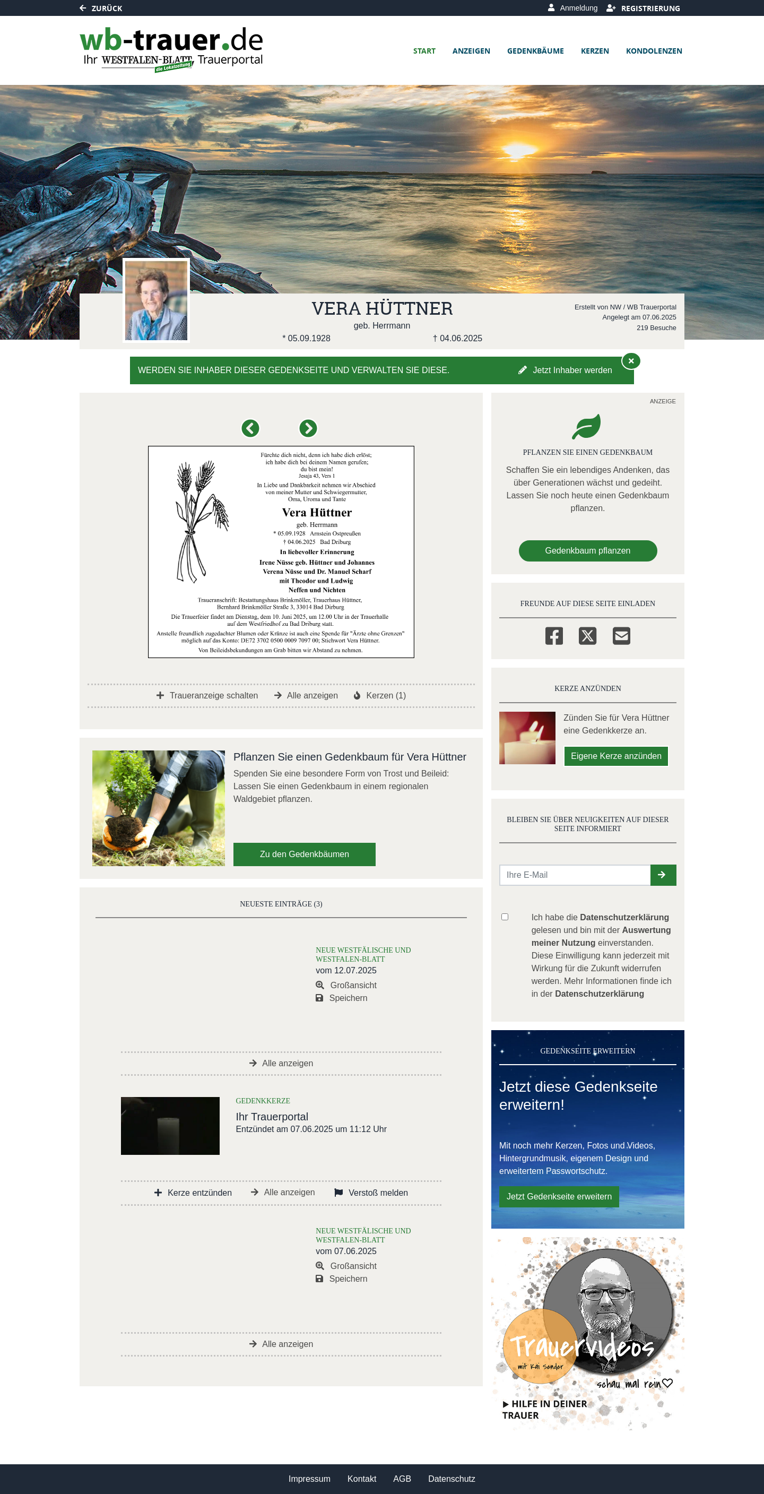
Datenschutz (451, 1478)
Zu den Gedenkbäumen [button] (304, 854)
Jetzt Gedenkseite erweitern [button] (559, 1196)
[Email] (621, 634)
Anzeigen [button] (471, 51)
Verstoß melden (371, 1192)
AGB (402, 1478)
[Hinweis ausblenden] (631, 361)
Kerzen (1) (380, 695)
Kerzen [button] (595, 51)
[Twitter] (587, 634)
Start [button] (424, 51)
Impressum (310, 1478)
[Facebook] (554, 634)
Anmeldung (572, 8)
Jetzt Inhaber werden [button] (565, 370)
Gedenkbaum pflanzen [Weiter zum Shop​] (588, 550)
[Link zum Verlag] (171, 50)
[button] (252, 432)
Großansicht (346, 985)
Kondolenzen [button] (654, 51)
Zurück (101, 8)
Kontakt (362, 1478)
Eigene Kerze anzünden (616, 756)
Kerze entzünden (193, 1192)
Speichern (342, 998)
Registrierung (643, 8)
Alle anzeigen (306, 695)
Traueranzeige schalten (207, 695)
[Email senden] (575, 875)
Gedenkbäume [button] (535, 51)
